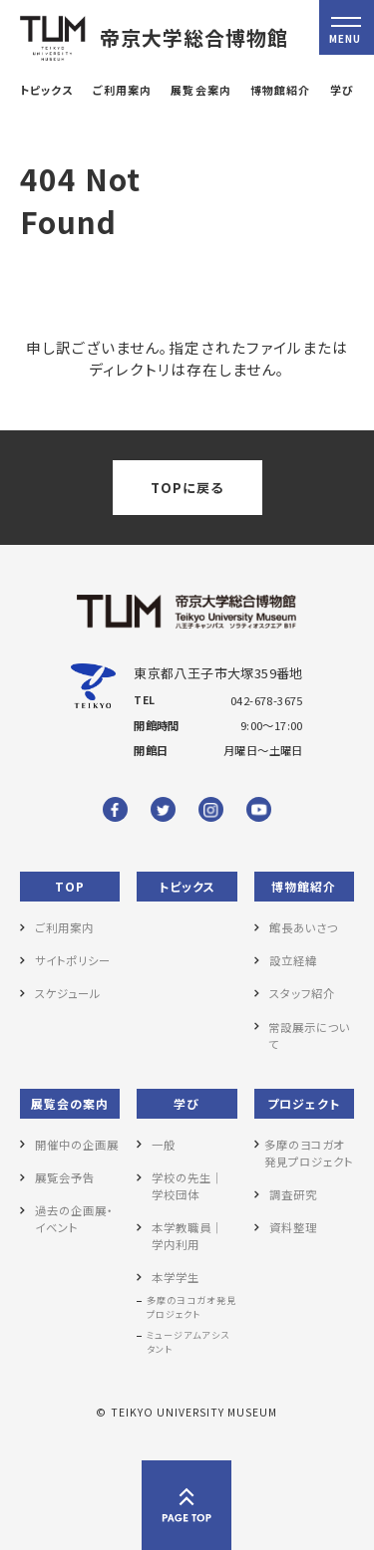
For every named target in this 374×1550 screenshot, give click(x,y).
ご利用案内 (122, 90)
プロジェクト (303, 1103)
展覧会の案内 (70, 1103)
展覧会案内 (200, 90)
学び (342, 90)
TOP (70, 886)
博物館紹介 (280, 90)
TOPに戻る (187, 487)
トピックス (46, 90)
